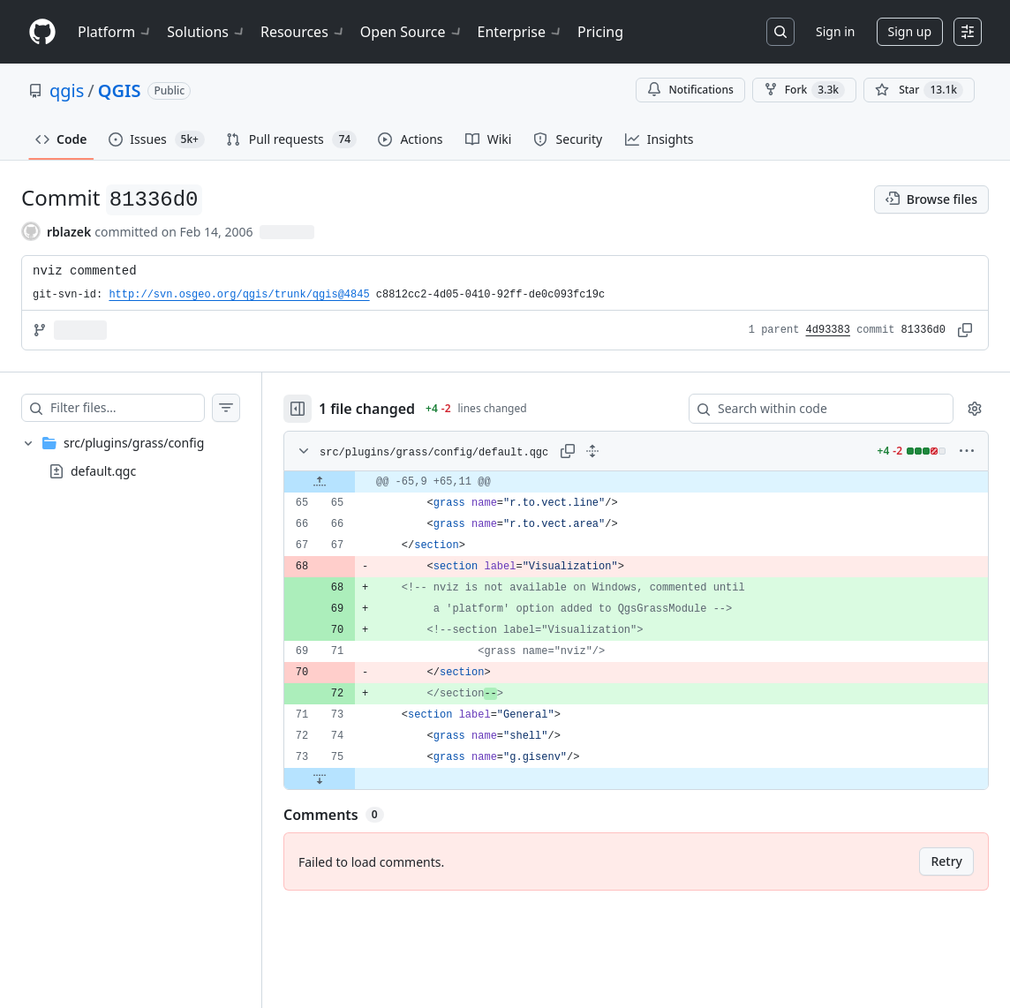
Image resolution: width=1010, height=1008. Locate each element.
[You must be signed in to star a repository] (919, 90)
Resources (303, 31)
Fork (804, 90)
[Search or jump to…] (780, 32)
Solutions (206, 31)
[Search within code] (813, 409)
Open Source (412, 31)
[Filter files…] (127, 408)
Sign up (909, 31)
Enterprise (520, 31)
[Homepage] (42, 32)
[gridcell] (636, 482)
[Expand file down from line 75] (319, 778)
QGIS (119, 90)
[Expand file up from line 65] (319, 482)
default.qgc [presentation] (103, 471)
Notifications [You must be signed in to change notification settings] (690, 89)
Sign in (835, 31)
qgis (66, 90)
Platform (115, 31)
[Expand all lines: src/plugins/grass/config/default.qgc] (592, 451)
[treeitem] (130, 457)
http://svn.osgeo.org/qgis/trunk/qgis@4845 (239, 295)
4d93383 (828, 330)
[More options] (967, 451)
